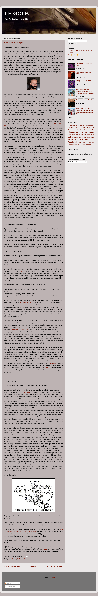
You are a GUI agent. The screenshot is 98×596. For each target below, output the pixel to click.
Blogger (52, 577)
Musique (72, 139)
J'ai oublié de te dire (79, 130)
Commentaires (10, 586)
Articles (8, 583)
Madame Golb (25, 303)
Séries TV (82, 139)
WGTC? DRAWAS (86, 144)
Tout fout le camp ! (13, 42)
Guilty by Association (83, 81)
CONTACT (71, 53)
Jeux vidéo (90, 130)
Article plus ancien (55, 566)
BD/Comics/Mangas (84, 125)
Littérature (73, 132)
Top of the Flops (74, 142)
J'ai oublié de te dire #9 (84, 100)
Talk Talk (91, 140)
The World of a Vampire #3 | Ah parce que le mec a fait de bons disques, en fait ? (85, 111)
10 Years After (72, 125)
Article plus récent (12, 566)
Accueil (33, 566)
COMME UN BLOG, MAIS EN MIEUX (80, 50)
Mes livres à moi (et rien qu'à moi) (83, 137)
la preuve (27, 392)
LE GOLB (17, 14)
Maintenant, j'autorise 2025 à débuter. (83, 73)
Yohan (44, 549)
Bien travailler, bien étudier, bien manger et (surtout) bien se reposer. (85, 91)
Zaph (41, 320)
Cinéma (13, 559)
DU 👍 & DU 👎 (73, 55)
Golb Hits (82, 127)
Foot (75, 127)
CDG (92, 125)
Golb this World (22, 559)
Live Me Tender (87, 132)
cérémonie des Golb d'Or (19, 329)
